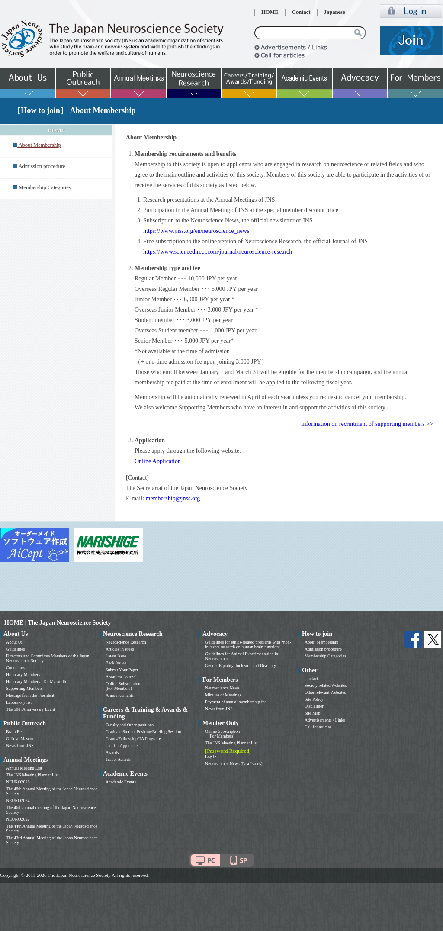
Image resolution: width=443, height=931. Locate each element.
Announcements (120, 695)
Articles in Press (120, 649)
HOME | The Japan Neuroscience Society (57, 622)
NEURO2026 (17, 782)
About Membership (321, 642)
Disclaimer (314, 706)
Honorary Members (23, 674)
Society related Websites (326, 685)
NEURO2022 (17, 819)
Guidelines (15, 649)
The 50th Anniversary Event (30, 709)
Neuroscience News (222, 688)
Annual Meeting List (24, 768)
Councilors (15, 667)
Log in (210, 756)
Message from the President (30, 695)
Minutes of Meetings (223, 695)
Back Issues (116, 662)
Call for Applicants (122, 745)
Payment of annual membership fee (235, 701)
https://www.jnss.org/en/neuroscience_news (196, 231)
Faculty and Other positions (130, 724)
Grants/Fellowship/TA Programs (133, 738)
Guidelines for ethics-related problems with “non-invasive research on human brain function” (248, 644)
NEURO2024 (17, 800)
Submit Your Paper (122, 669)
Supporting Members (24, 688)
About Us (14, 642)
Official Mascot (19, 738)
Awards (112, 752)
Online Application (158, 461)
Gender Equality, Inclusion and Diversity (240, 665)
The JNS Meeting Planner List (32, 775)
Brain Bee (14, 731)
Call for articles (318, 727)
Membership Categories (45, 187)
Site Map (312, 713)
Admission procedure (41, 166)
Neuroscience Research (126, 642)
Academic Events (121, 782)
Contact (301, 12)
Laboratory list (19, 702)
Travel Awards (118, 759)
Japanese (334, 12)
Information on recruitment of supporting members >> (367, 424)
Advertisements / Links (325, 720)
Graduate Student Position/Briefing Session (143, 731)
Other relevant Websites (325, 692)
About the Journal (121, 676)
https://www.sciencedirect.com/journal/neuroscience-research (217, 251)
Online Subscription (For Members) (123, 686)
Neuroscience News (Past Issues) (233, 763)
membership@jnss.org (173, 498)
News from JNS (20, 745)
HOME (270, 12)
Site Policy (314, 699)
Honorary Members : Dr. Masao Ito (36, 681)
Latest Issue (116, 656)
